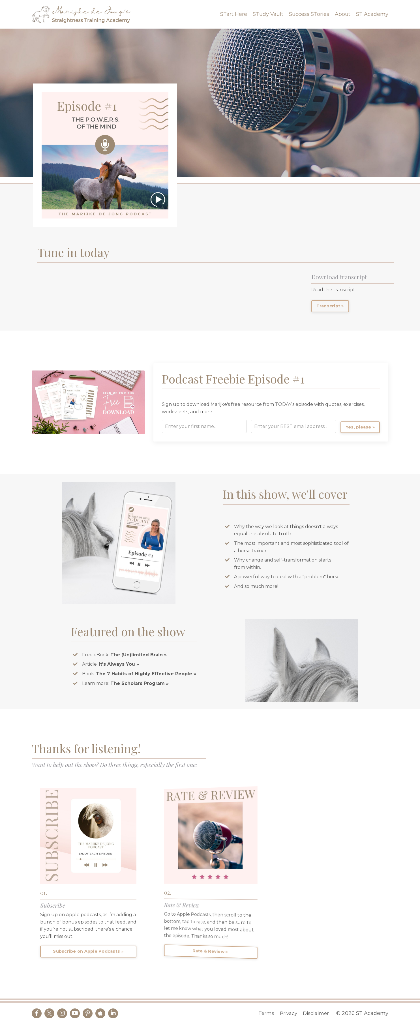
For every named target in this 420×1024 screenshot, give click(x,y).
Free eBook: (124, 654)
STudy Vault (267, 14)
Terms (265, 1013)
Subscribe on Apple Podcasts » (88, 951)
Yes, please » (368, 427)
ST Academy (372, 14)
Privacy (288, 1013)
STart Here (233, 14)
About (342, 14)
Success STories (309, 14)
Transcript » (330, 306)
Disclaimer (317, 1013)
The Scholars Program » (139, 683)
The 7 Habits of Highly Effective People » (146, 673)
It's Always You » (119, 664)
